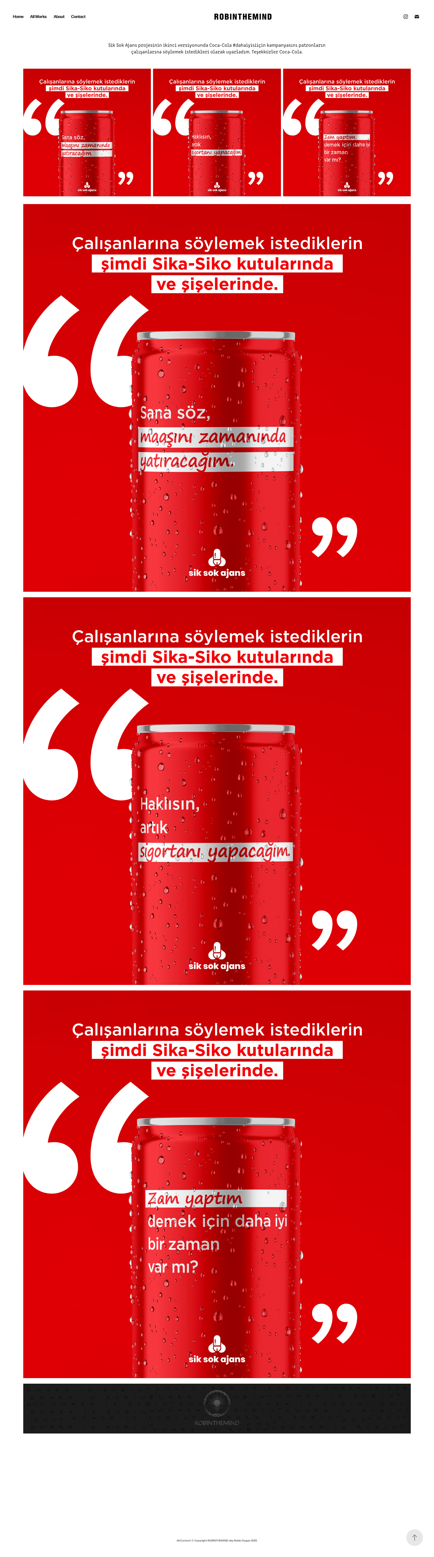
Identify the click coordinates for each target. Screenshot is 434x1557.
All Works (38, 16)
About (59, 16)
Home (18, 16)
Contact (78, 16)
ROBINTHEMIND (218, 1540)
